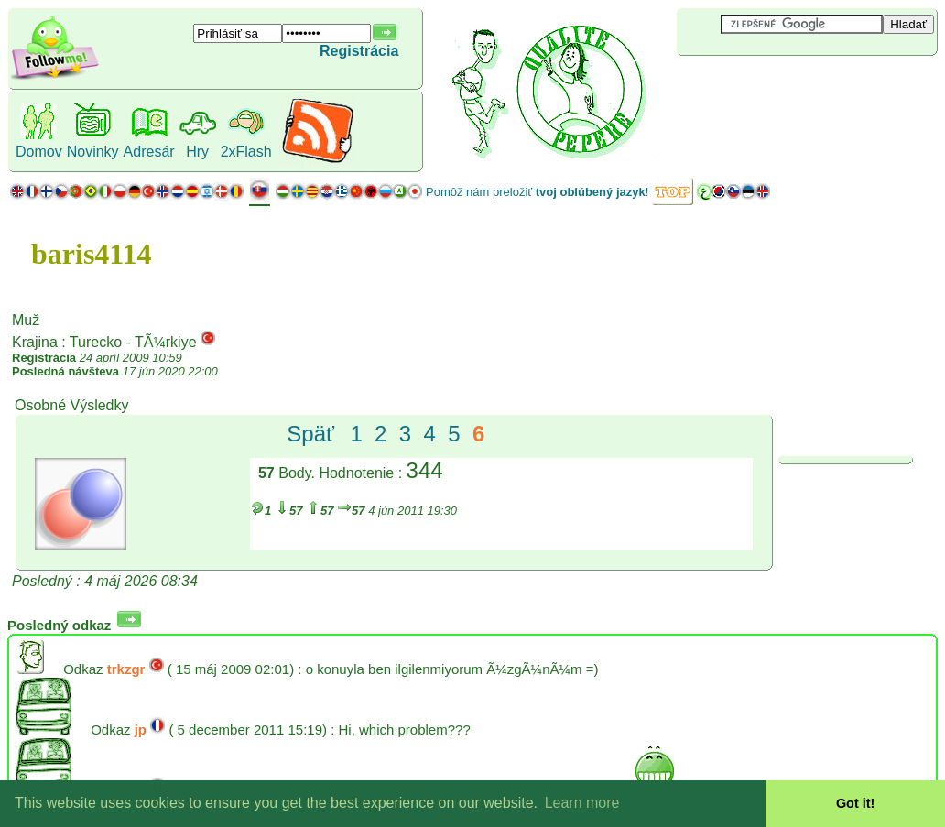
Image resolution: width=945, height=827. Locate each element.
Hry (197, 151)
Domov (39, 151)
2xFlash (246, 151)
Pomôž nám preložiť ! (537, 192)
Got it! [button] (855, 803)
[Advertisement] (786, 86)
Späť (310, 433)
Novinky (93, 151)
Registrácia (359, 51)
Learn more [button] (582, 803)
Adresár (149, 151)
